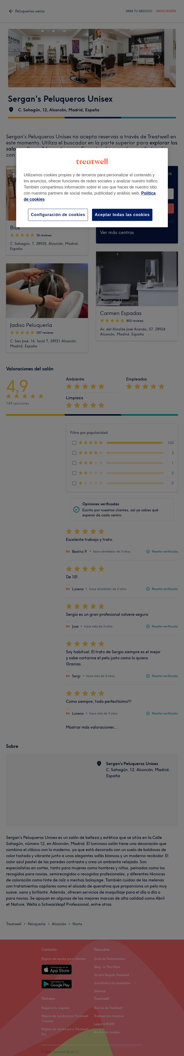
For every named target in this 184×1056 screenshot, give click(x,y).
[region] (92, 187)
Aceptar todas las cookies (122, 215)
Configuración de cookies (58, 215)
